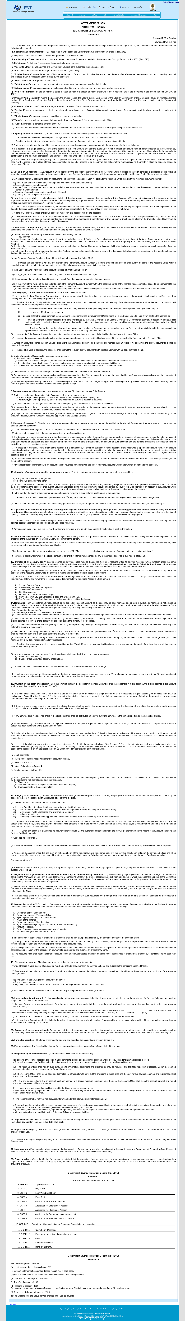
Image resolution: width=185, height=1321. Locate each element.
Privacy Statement (90, 1309)
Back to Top (12, 1304)
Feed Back (100, 1309)
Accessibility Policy (111, 1309)
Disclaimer (122, 1309)
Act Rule (94, 15)
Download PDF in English (164, 38)
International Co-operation (139, 15)
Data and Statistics (118, 15)
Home (103, 7)
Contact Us (125, 7)
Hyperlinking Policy (66, 1309)
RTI (105, 15)
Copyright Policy (78, 1309)
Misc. (155, 15)
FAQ (113, 7)
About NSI (70, 15)
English (136, 7)
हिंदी (141, 7)
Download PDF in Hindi (165, 42)
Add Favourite (72, 7)
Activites (82, 15)
